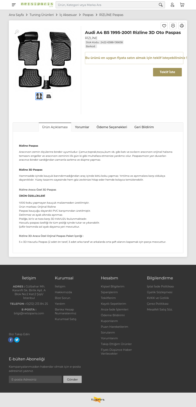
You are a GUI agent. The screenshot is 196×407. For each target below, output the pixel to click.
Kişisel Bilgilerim (112, 286)
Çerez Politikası (158, 303)
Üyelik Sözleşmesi (159, 292)
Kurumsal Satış (65, 319)
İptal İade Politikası (160, 286)
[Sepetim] (182, 5)
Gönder (72, 379)
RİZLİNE (91, 38)
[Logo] (36, 5)
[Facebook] (10, 340)
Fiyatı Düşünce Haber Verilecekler (116, 351)
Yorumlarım (109, 338)
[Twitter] (17, 340)
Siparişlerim (109, 292)
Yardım (60, 303)
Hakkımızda (63, 292)
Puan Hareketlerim (114, 327)
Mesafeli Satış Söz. (160, 309)
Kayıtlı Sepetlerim (113, 303)
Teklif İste (167, 72)
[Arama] (160, 5)
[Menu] (14, 5)
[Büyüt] (17, 32)
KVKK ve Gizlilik (158, 298)
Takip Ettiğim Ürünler (116, 344)
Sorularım (108, 332)
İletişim (60, 286)
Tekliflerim (108, 298)
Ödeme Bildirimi (113, 315)
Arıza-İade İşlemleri (114, 309)
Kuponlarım (109, 321)
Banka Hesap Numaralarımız (65, 311)
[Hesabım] (172, 5)
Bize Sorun (62, 298)
